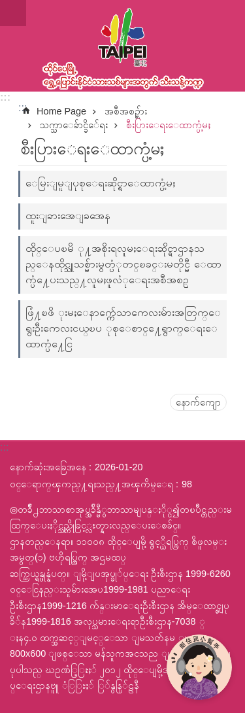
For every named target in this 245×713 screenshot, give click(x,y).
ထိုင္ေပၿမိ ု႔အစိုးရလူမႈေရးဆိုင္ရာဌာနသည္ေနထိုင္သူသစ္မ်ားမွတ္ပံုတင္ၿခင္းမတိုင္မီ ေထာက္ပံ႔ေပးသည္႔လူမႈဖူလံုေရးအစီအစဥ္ (123, 264)
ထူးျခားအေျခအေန (67, 215)
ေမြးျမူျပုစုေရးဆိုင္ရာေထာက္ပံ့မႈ (100, 182)
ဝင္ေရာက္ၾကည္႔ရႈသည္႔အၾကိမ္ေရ (91, 484)
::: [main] (22, 107)
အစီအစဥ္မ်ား (126, 111)
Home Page (61, 111)
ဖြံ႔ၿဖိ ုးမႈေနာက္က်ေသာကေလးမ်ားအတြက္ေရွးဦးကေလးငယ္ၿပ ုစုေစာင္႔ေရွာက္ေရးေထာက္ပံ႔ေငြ (123, 328)
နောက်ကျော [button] (198, 402)
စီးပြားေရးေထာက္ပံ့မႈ (168, 125)
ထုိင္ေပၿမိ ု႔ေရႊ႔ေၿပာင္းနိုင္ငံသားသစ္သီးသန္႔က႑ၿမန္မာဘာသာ (122, 46)
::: (5, 97)
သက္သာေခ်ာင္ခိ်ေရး (74, 125)
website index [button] (13, 13)
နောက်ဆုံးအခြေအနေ (48, 467)
